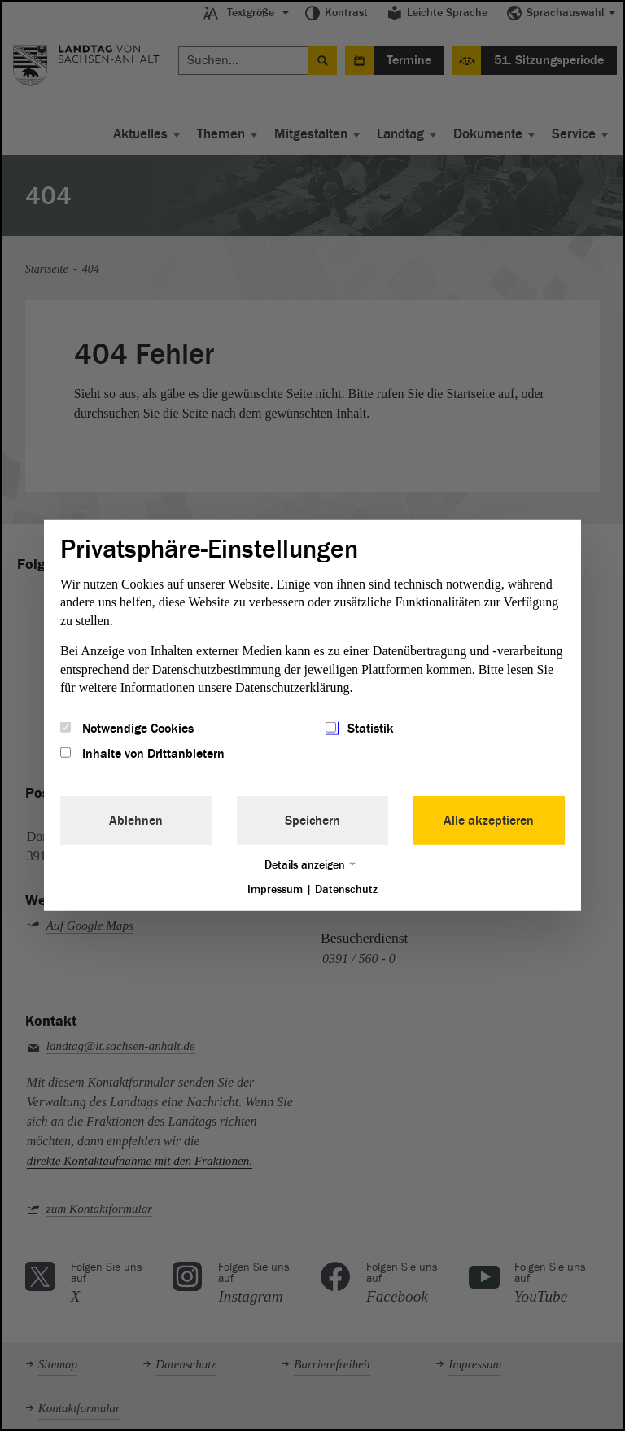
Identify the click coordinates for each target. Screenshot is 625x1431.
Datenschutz (346, 888)
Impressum (275, 888)
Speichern (312, 820)
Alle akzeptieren (489, 820)
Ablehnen (136, 820)
